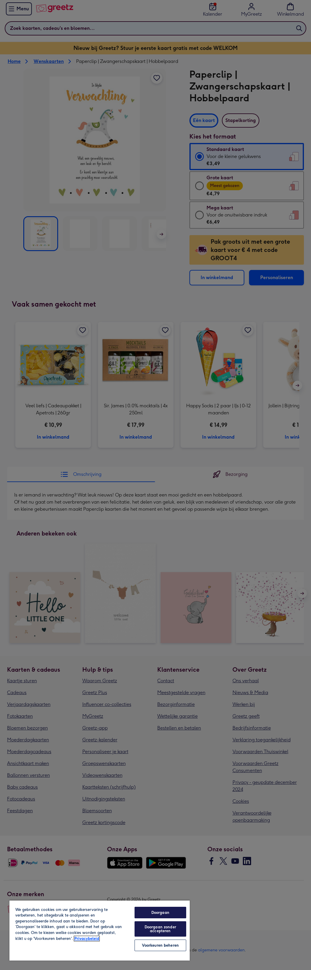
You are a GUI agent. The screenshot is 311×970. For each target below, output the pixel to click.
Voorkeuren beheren (160, 945)
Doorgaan (160, 912)
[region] (99, 930)
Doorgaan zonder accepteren (160, 929)
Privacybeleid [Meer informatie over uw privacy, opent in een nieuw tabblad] (86, 938)
